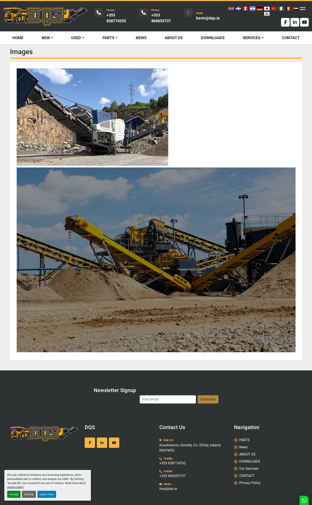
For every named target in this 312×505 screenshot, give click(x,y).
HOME (17, 37)
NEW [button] (46, 37)
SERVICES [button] (251, 37)
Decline (29, 494)
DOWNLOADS (213, 37)
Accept (14, 494)
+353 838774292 (116, 18)
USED (76, 37)
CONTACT (291, 37)
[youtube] (304, 22)
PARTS (108, 37)
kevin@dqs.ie (208, 18)
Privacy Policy (250, 483)
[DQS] (44, 433)
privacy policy (15, 487)
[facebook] (285, 22)
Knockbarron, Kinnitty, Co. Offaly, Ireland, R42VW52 (190, 447)
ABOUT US (174, 37)
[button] (77, 37)
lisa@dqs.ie (168, 489)
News (141, 37)
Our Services (248, 468)
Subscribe (208, 399)
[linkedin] (295, 22)
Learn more (47, 494)
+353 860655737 (161, 18)
